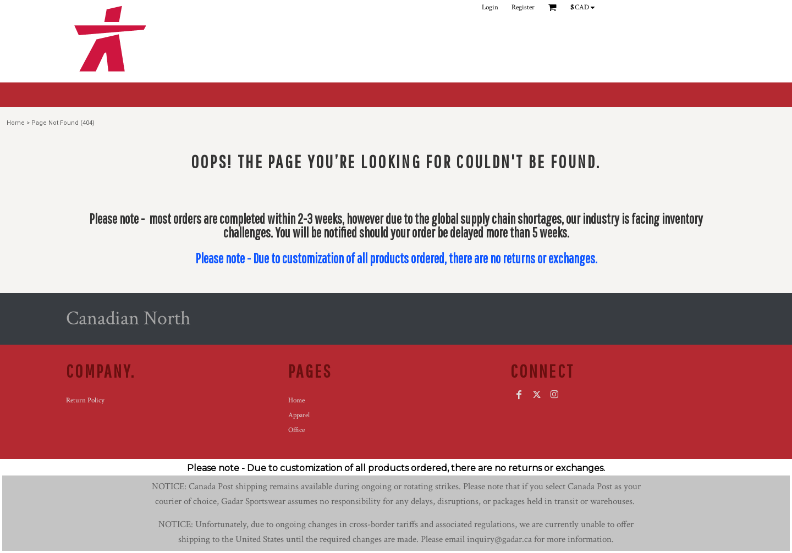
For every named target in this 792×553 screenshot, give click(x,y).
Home (16, 122)
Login (490, 7)
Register (523, 7)
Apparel (299, 415)
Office (296, 430)
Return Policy (85, 400)
